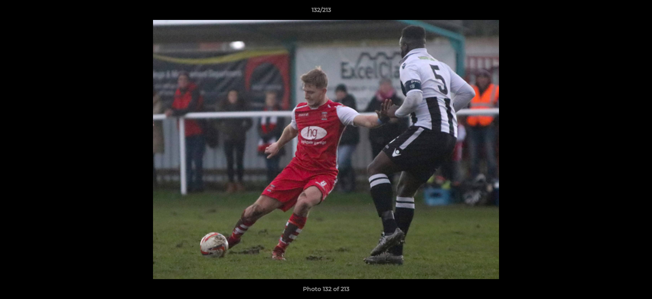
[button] (617, 12)
